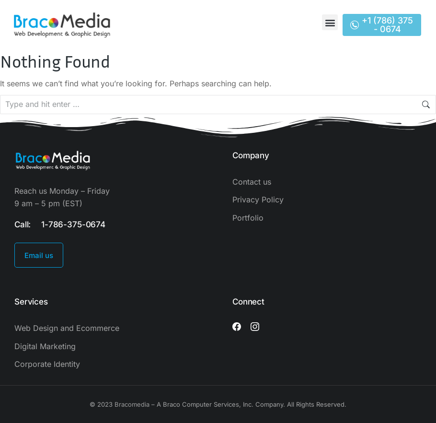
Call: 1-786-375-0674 (59, 224)
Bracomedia (132, 404)
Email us (38, 255)
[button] (330, 22)
